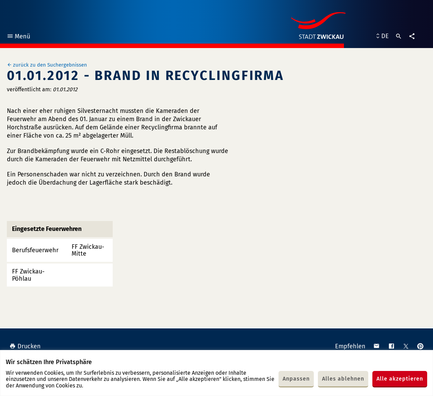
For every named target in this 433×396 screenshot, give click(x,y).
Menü (18, 37)
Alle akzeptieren (399, 378)
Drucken (25, 346)
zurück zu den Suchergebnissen (50, 65)
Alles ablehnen (343, 378)
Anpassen (296, 378)
